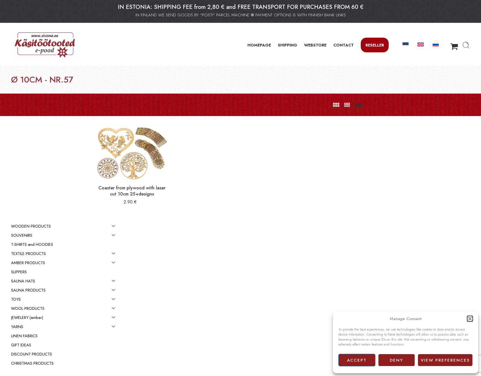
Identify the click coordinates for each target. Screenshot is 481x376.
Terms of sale (254, 328)
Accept (357, 360)
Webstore (250, 322)
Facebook (251, 340)
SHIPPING (287, 45)
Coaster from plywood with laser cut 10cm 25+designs (162, 185)
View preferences (445, 360)
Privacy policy (254, 334)
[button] (470, 318)
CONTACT (343, 45)
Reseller (374, 45)
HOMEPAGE (259, 45)
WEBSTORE (315, 45)
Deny (396, 360)
